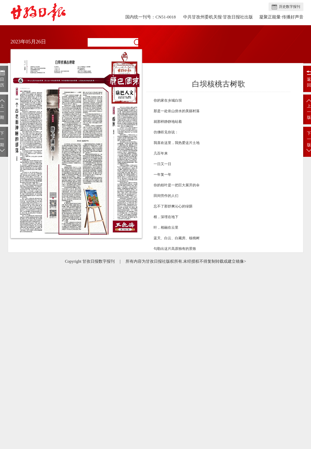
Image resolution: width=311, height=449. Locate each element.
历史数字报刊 (289, 7)
